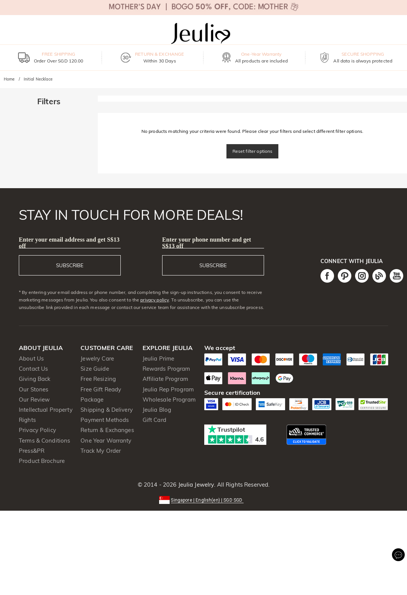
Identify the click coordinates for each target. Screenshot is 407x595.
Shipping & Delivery (106, 409)
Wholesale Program (169, 399)
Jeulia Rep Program (168, 389)
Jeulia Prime (159, 358)
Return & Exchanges (107, 430)
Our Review (34, 399)
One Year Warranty (105, 440)
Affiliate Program (165, 378)
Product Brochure (42, 460)
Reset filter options (252, 151)
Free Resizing (98, 378)
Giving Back (34, 378)
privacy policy (154, 300)
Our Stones (33, 389)
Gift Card (154, 419)
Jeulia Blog (157, 409)
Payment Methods (104, 419)
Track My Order (100, 450)
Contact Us (33, 368)
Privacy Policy (37, 430)
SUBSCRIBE (70, 265)
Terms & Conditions (44, 440)
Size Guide (94, 368)
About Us (31, 358)
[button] (203, 499)
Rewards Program (166, 368)
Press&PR (31, 450)
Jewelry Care (97, 358)
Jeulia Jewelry (195, 484)
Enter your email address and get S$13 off (69, 242)
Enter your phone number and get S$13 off (206, 242)
